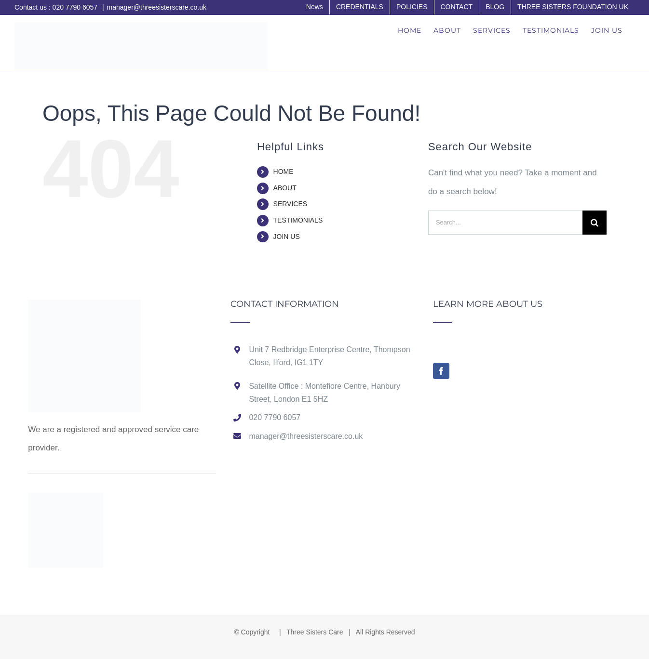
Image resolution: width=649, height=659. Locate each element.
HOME (283, 171)
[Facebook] (441, 371)
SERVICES (290, 204)
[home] (84, 308)
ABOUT (285, 188)
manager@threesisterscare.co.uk (156, 7)
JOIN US (286, 236)
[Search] (594, 223)
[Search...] (505, 223)
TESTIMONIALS (298, 220)
